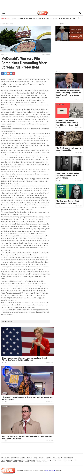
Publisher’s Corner (38, 459)
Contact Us (48, 457)
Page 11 (9, 461)
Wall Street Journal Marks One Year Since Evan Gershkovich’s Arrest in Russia (67, 175)
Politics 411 (29, 459)
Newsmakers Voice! (19, 459)
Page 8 (70, 460)
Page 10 (3, 461)
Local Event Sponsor (6, 459)
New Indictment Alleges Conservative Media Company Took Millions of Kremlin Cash (67, 122)
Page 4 (49, 460)
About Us (29, 457)
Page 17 (45, 461)
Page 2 (38, 460)
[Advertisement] (69, 55)
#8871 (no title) (5, 457)
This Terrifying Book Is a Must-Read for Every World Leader (67, 202)
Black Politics (6, 24)
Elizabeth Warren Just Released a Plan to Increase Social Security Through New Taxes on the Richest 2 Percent (24, 359)
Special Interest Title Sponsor (51, 459)
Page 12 (15, 461)
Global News (56, 457)
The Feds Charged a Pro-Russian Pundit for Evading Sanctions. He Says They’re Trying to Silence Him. (68, 93)
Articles (35, 457)
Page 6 (59, 460)
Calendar (41, 457)
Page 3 (43, 460)
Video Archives (31, 460)
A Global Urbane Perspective (18, 457)
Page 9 (75, 460)
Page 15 (33, 461)
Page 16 (39, 461)
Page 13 (21, 461)
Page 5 (54, 460)
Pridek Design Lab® (50, 470)
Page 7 (65, 460)
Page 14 (27, 461)
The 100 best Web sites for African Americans (13, 460)
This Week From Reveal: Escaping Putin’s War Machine (68, 149)
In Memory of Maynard (67, 457)
